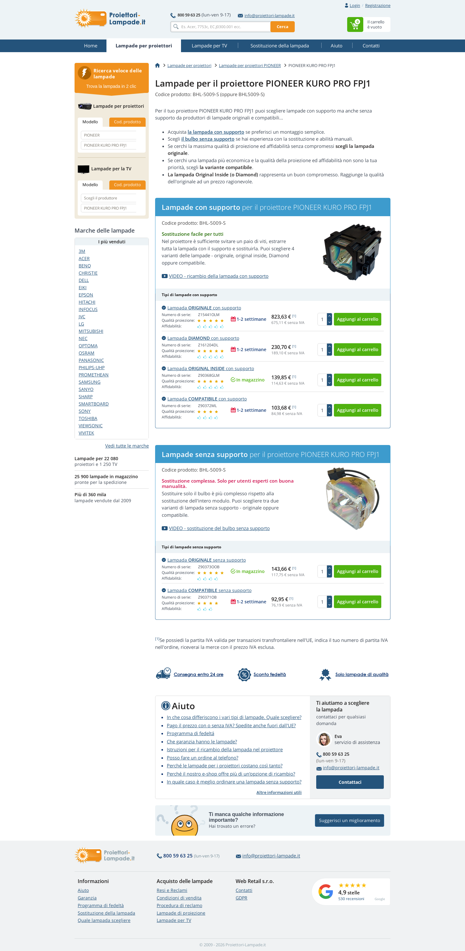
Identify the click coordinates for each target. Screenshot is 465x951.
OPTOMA (88, 346)
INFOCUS (88, 309)
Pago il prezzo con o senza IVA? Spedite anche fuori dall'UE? (231, 725)
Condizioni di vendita (179, 898)
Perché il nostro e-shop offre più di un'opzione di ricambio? (231, 774)
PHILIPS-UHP (92, 367)
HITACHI (87, 302)
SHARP (86, 396)
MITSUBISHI (91, 331)
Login (355, 5)
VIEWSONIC (91, 426)
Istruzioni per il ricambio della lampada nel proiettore (225, 749)
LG (81, 324)
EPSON (86, 295)
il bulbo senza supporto (207, 139)
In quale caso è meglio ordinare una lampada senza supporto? (234, 781)
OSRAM (86, 353)
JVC (82, 317)
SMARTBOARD (94, 404)
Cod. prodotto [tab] (127, 122)
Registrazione (377, 5)
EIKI (83, 287)
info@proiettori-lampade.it (266, 15)
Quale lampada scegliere (104, 920)
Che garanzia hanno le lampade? (202, 741)
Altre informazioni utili (279, 792)
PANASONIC (91, 360)
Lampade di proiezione (181, 913)
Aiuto (83, 890)
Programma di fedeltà (101, 905)
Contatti (244, 890)
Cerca (282, 26)
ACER (84, 258)
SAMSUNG (89, 382)
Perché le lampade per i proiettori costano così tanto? (224, 765)
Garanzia (87, 898)
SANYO (86, 389)
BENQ (85, 266)
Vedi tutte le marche (127, 445)
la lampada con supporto (216, 132)
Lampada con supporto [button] (201, 308)
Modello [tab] (90, 122)
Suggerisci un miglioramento (349, 821)
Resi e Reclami (172, 890)
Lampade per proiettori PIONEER (250, 65)
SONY (85, 411)
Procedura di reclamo (179, 905)
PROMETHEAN (94, 375)
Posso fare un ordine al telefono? (202, 757)
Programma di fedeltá (190, 733)
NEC (83, 338)
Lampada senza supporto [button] (204, 560)
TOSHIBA (88, 418)
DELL (84, 280)
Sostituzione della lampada (106, 913)
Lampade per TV (174, 920)
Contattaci (350, 782)
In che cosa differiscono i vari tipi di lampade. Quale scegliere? (234, 717)
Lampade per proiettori (189, 65)
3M (82, 251)
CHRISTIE (88, 273)
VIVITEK (86, 433)
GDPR (241, 898)
